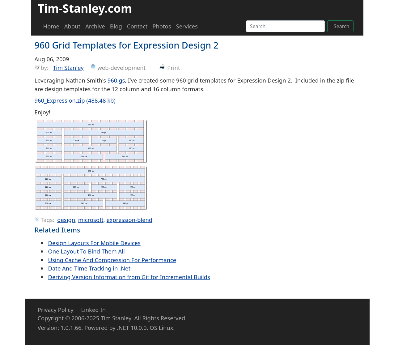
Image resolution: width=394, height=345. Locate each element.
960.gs (116, 80)
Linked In (93, 309)
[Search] (285, 26)
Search (342, 26)
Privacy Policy (56, 309)
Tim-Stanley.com (85, 8)
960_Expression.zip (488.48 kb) (75, 100)
